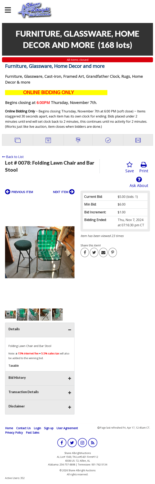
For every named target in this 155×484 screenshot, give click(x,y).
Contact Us (23, 428)
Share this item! (91, 245)
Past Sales (32, 432)
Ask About (139, 182)
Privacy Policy (14, 432)
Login (37, 428)
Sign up (48, 428)
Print (143, 167)
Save (129, 167)
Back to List (13, 157)
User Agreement (67, 428)
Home (9, 428)
